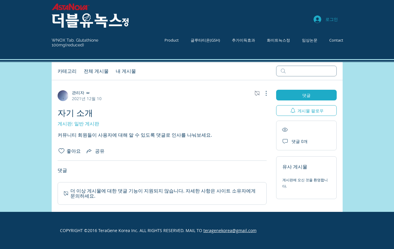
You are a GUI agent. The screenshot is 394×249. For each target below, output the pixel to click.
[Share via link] (95, 151)
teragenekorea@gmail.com (230, 230)
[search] (306, 71)
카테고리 (67, 71)
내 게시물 (126, 71)
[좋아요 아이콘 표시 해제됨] (61, 151)
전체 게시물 (96, 71)
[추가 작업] (263, 93)
